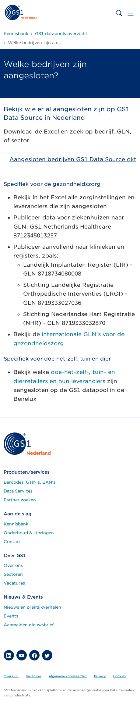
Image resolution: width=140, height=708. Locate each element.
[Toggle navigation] (130, 13)
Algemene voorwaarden (68, 676)
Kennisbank (16, 523)
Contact (12, 541)
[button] (9, 655)
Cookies (119, 676)
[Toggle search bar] (119, 13)
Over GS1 (11, 676)
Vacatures (14, 583)
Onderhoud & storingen (29, 532)
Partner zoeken (20, 499)
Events (11, 616)
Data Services (18, 491)
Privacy (100, 676)
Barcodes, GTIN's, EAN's (29, 482)
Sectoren (13, 574)
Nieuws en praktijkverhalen (32, 607)
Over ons (13, 565)
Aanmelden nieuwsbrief (29, 624)
